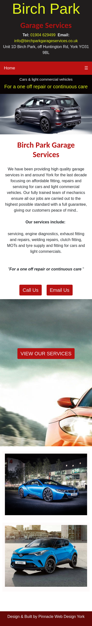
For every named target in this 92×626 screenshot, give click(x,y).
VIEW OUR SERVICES (46, 353)
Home (9, 68)
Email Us (59, 290)
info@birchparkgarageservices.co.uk (46, 41)
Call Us (30, 290)
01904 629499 (42, 35)
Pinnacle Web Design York (62, 616)
